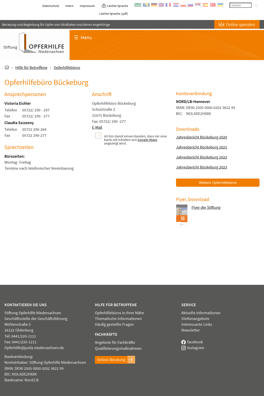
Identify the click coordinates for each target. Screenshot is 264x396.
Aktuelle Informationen (200, 312)
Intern (69, 6)
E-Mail (97, 127)
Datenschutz (50, 6)
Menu (83, 37)
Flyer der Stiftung (206, 207)
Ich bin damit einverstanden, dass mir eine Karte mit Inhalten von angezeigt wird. (135, 139)
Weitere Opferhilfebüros (218, 183)
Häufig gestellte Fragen (114, 324)
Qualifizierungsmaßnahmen (118, 348)
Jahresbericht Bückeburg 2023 (201, 167)
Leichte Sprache (114, 6)
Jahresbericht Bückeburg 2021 (201, 147)
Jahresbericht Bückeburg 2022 (201, 157)
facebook (192, 342)
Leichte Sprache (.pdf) (113, 14)
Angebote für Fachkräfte (115, 342)
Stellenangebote (195, 318)
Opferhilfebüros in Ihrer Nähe (119, 312)
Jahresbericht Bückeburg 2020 (201, 137)
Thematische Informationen (118, 318)
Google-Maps (147, 139)
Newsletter (190, 330)
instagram (192, 347)
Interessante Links (196, 324)
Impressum (87, 6)
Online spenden (237, 24)
